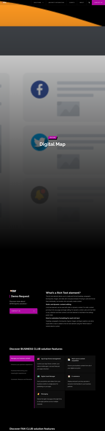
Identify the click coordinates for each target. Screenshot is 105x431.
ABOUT (82, 2)
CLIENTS (71, 2)
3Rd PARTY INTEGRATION (56, 2)
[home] (4, 2)
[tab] (22, 358)
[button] (38, 2)
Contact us (98, 2)
